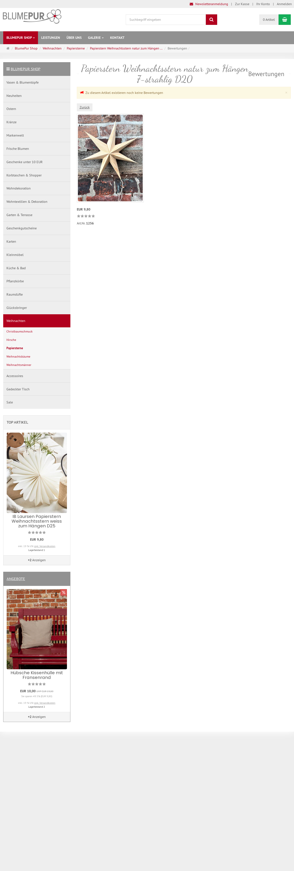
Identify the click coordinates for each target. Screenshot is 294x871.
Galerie (96, 37)
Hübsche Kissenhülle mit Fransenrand (37, 675)
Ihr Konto (263, 4)
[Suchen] (211, 19)
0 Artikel (269, 19)
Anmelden (284, 4)
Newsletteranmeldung (209, 4)
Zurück (85, 107)
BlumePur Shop (20, 37)
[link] (86, 216)
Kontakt (117, 37)
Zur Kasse (242, 4)
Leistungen (50, 37)
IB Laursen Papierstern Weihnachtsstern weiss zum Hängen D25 (37, 521)
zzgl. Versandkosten (44, 546)
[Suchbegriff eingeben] (166, 19)
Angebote (16, 578)
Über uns (74, 37)
